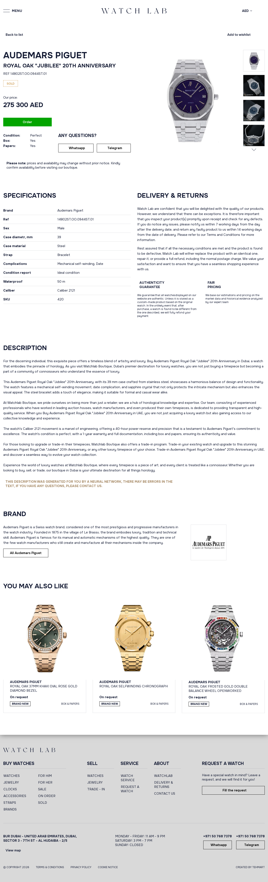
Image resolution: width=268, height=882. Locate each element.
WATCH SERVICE (128, 778)
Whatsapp (77, 148)
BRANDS (10, 809)
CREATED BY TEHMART (250, 867)
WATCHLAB (163, 776)
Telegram (114, 148)
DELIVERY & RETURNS (163, 784)
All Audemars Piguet (26, 553)
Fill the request (235, 790)
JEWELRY (11, 782)
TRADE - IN (96, 789)
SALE (42, 789)
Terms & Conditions (50, 867)
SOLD (42, 802)
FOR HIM (45, 776)
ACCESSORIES (14, 796)
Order (27, 122)
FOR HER (45, 782)
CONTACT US (164, 793)
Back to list (14, 35)
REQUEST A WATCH (130, 789)
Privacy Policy (81, 867)
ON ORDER (46, 796)
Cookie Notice (108, 867)
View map (13, 850)
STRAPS (9, 802)
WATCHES (11, 776)
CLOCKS (10, 789)
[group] (190, 100)
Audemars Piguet (45, 55)
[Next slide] (254, 149)
